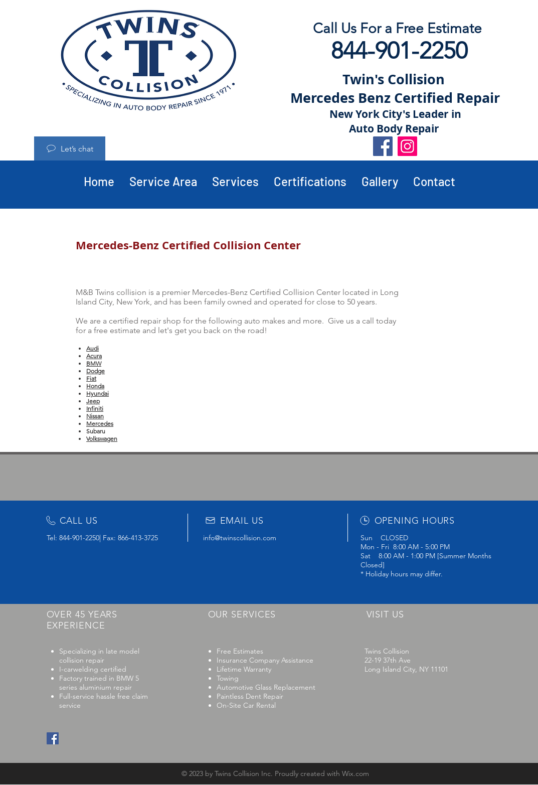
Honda (95, 386)
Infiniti (94, 408)
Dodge (95, 371)
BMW (93, 363)
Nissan (95, 416)
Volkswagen (101, 438)
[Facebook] (383, 146)
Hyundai (97, 393)
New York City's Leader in (395, 114)
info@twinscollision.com (239, 537)
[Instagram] (407, 146)
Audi (92, 348)
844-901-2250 (79, 537)
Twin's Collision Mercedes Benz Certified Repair (395, 88)
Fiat (91, 378)
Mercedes (99, 423)
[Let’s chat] (69, 148)
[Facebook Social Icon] (53, 738)
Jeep (93, 401)
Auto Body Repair (395, 128)
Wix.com (355, 773)
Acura (94, 356)
